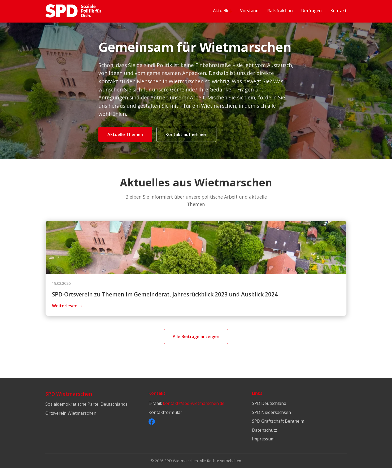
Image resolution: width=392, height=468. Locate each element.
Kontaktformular (165, 412)
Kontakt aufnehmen (186, 134)
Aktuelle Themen (125, 134)
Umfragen (311, 11)
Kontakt (338, 11)
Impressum (263, 439)
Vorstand (249, 11)
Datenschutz (264, 430)
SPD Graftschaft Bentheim (278, 421)
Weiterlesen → (67, 306)
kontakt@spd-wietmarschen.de (193, 403)
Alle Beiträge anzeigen (196, 336)
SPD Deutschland (269, 403)
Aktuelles (222, 11)
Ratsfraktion (280, 11)
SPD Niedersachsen (271, 412)
